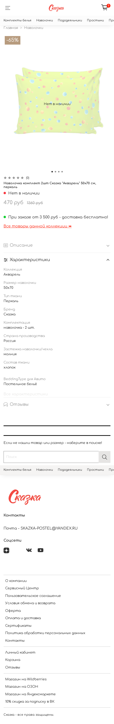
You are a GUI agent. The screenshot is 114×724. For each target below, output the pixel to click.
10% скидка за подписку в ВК (30, 701)
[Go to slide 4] (62, 171)
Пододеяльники (70, 20)
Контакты (15, 640)
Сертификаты (18, 625)
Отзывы (12, 667)
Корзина (12, 660)
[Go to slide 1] (52, 171)
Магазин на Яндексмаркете (30, 694)
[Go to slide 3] (58, 171)
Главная (11, 28)
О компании (16, 581)
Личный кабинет (20, 652)
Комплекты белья (17, 20)
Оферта (13, 611)
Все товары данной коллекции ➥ (38, 226)
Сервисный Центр (22, 588)
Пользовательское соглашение (33, 596)
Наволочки (44, 20)
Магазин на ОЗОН (21, 686)
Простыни (95, 20)
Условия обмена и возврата (30, 603)
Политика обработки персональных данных (45, 633)
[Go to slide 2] (55, 171)
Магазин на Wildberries (26, 679)
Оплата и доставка (23, 618)
